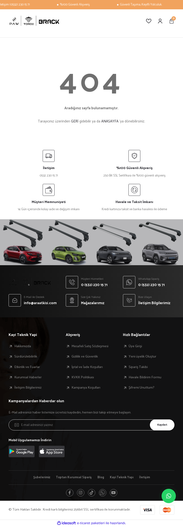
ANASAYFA (109, 121)
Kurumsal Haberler (28, 377)
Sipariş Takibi (138, 367)
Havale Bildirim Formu (145, 377)
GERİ (74, 121)
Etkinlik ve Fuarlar (27, 367)
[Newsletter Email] (91, 424)
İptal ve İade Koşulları (87, 367)
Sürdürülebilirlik (25, 356)
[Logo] (34, 21)
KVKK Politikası (82, 377)
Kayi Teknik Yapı (124, 477)
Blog (101, 477)
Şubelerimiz (38, 477)
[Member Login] (160, 21)
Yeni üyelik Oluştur (142, 356)
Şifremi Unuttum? (141, 387)
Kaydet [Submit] (160, 424)
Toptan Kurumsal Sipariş (72, 477)
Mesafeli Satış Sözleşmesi (89, 346)
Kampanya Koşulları (85, 387)
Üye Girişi (135, 346)
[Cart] (171, 21)
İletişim (148, 477)
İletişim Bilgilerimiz (27, 387)
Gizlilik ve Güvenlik (84, 356)
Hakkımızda (22, 346)
